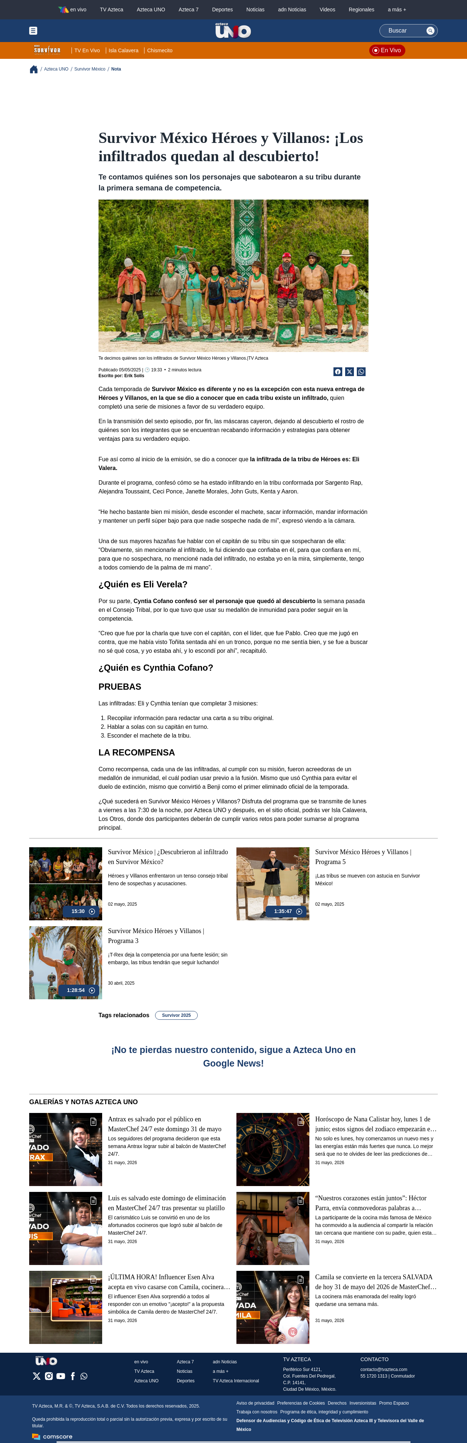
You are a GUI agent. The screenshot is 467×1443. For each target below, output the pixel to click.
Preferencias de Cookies (301, 1403)
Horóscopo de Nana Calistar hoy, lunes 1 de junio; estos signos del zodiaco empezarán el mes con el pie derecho (373, 1124)
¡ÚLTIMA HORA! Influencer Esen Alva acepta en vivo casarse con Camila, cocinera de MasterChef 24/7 (166, 1282)
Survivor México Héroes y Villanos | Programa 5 (363, 857)
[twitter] (36, 1378)
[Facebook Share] (337, 371)
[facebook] (72, 1378)
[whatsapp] (84, 1378)
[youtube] (60, 1378)
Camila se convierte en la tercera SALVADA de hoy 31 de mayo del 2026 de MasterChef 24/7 (373, 1282)
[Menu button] (58, 30)
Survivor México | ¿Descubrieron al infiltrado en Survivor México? (168, 857)
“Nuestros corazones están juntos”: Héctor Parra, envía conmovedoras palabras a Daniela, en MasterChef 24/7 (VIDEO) (371, 1203)
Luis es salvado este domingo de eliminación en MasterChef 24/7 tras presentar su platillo (167, 1203)
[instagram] (48, 1378)
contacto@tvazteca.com (383, 1369)
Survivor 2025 (176, 1015)
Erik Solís (134, 375)
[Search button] (431, 31)
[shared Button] (361, 371)
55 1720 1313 (373, 1376)
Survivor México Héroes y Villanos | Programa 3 (156, 935)
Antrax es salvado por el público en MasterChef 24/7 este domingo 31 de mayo (164, 1124)
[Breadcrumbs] (36, 69)
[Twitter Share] (349, 371)
